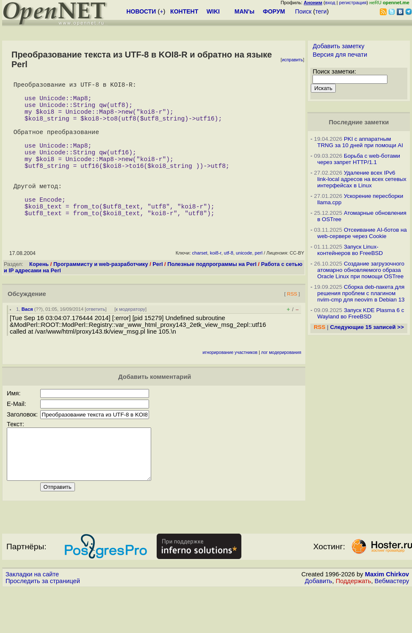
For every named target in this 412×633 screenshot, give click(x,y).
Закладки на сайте (32, 618)
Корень (39, 298)
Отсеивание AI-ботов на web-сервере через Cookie (361, 233)
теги (321, 11)
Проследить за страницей (43, 625)
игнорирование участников (229, 386)
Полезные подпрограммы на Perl (212, 298)
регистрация (353, 2)
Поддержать (353, 625)
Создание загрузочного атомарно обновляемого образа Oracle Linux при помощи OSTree (360, 270)
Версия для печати (339, 54)
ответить (95, 342)
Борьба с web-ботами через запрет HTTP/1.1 (358, 159)
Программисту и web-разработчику (100, 298)
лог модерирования (281, 386)
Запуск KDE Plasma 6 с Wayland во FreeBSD (360, 313)
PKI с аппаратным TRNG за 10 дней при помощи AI (360, 142)
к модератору (130, 342)
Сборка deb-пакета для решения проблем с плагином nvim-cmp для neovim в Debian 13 (360, 293)
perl (259, 286)
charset (199, 286)
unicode (244, 286)
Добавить (318, 625)
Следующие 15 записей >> (367, 327)
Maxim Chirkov (387, 618)
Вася (27, 342)
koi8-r (215, 286)
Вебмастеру (392, 625)
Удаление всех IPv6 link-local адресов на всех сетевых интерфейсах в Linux (361, 179)
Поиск (303, 11)
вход (330, 2)
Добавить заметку (338, 46)
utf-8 (228, 286)
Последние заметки (359, 122)
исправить (292, 60)
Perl (157, 298)
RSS (292, 327)
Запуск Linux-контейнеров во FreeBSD (350, 250)
